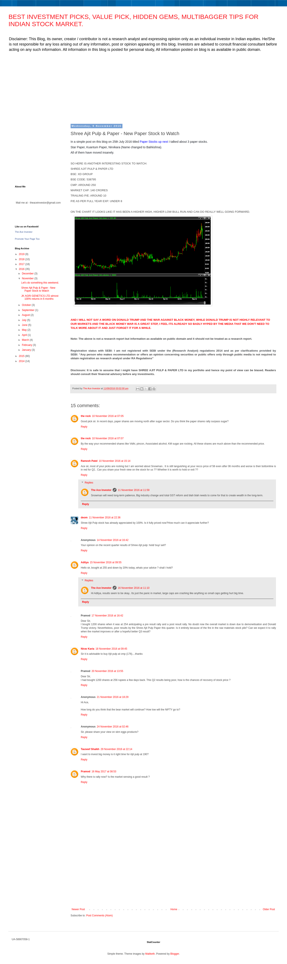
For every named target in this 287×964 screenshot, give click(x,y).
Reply (84, 426)
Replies (89, 482)
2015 (22, 356)
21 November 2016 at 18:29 (112, 697)
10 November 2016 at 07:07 (108, 438)
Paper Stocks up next (154, 141)
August (26, 315)
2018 (22, 259)
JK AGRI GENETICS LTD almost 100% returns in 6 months (39, 297)
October (27, 305)
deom (84, 517)
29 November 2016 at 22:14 (116, 749)
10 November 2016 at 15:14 (115, 460)
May (24, 329)
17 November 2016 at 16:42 (107, 615)
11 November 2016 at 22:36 (105, 517)
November (28, 278)
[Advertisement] (142, 87)
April (25, 335)
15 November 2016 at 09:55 (106, 562)
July (24, 320)
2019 (22, 254)
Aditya (85, 562)
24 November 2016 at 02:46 (112, 726)
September (28, 310)
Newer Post (78, 909)
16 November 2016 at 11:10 (133, 587)
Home (173, 909)
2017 (22, 264)
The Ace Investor (101, 490)
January (27, 349)
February (27, 345)
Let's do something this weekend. (40, 282)
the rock (86, 416)
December (28, 273)
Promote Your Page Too (27, 239)
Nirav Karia (87, 648)
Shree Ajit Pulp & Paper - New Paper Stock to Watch (38, 289)
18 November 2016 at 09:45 (111, 648)
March (26, 339)
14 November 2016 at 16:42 (112, 540)
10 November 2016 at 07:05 (108, 416)
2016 (22, 269)
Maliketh (150, 953)
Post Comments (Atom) (99, 915)
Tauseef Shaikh (90, 749)
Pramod (85, 771)
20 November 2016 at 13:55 (107, 671)
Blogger (174, 953)
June (25, 325)
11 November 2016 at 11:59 (133, 490)
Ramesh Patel (89, 460)
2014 (22, 361)
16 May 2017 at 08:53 (104, 771)
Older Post (269, 909)
